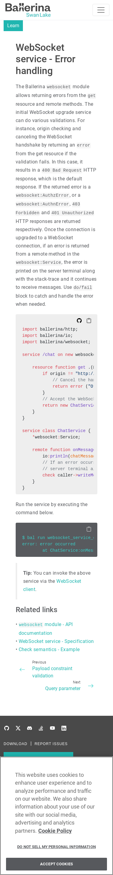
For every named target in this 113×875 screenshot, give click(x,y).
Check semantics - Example (49, 649)
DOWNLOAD (15, 744)
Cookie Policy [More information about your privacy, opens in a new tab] (55, 833)
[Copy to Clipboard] (89, 320)
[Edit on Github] (79, 320)
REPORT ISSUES (51, 744)
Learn (13, 25)
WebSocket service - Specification (56, 641)
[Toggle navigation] (101, 10)
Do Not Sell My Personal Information (56, 849)
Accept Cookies (56, 866)
